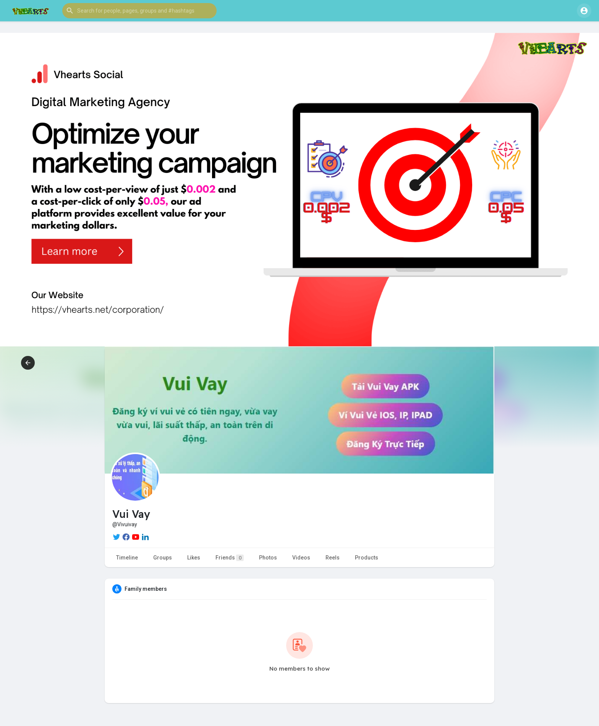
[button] (139, 10)
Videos (301, 558)
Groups (162, 558)
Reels (332, 558)
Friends (229, 558)
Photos (268, 558)
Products (366, 558)
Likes (193, 558)
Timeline (127, 558)
